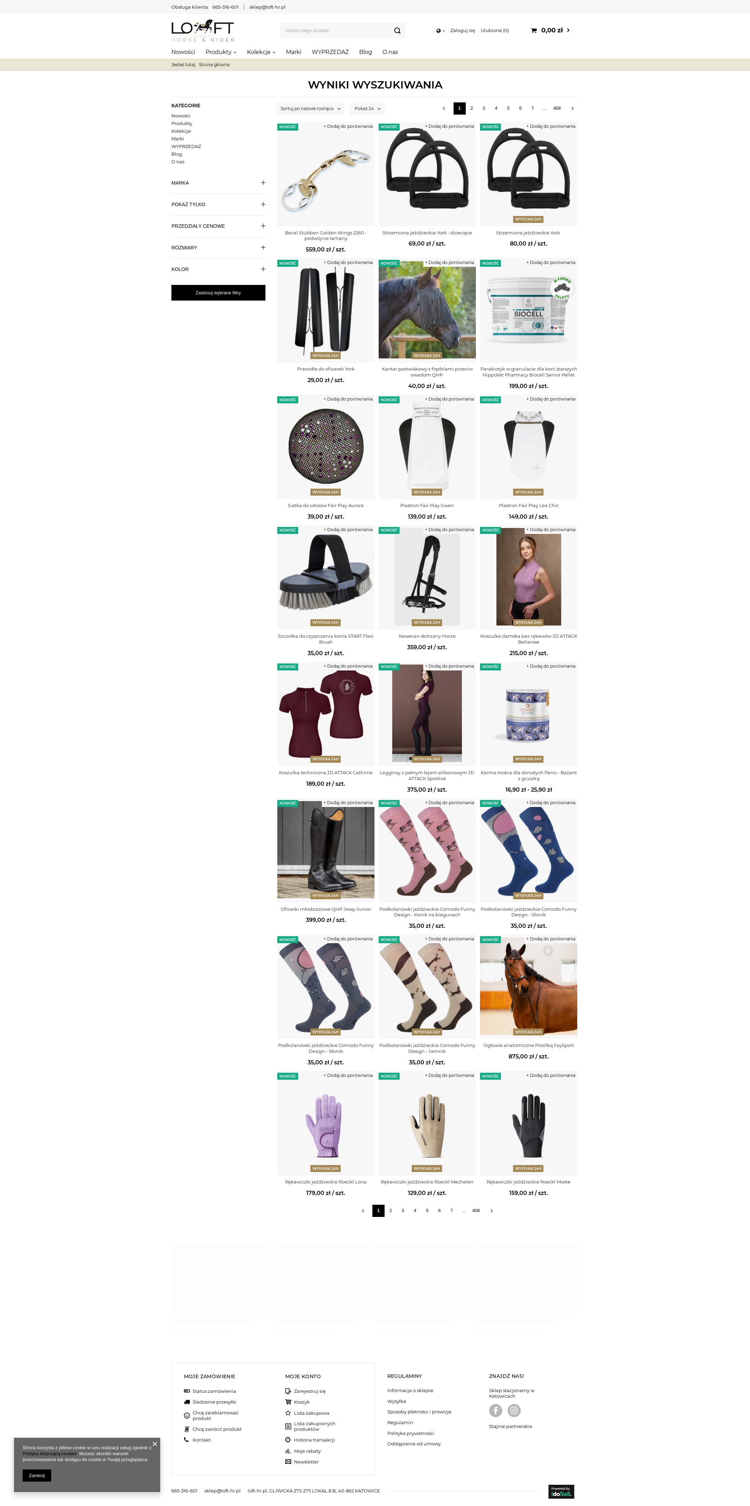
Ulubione (495, 30)
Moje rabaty (307, 1451)
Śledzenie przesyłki (215, 1402)
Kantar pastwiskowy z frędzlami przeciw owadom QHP (427, 372)
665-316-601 (225, 7)
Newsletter (306, 1462)
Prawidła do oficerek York (326, 369)
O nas (390, 52)
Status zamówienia (214, 1391)
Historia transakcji (314, 1440)
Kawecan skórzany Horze (427, 636)
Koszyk (302, 1402)
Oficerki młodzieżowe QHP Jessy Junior (326, 909)
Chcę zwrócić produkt (217, 1429)
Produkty (219, 52)
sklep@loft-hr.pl (267, 7)
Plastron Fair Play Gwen (427, 505)
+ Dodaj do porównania (348, 126)
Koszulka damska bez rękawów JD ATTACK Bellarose (528, 639)
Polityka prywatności (410, 1433)
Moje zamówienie (209, 1376)
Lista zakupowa (312, 1413)
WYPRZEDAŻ (330, 52)
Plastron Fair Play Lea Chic (529, 505)
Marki (293, 52)
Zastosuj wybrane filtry (218, 292)
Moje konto (303, 1376)
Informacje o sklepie (410, 1390)
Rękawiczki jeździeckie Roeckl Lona (325, 1182)
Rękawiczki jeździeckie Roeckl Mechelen (427, 1182)
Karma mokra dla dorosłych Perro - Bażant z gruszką (529, 775)
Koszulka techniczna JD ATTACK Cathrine (326, 772)
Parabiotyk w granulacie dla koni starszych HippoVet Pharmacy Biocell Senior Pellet (528, 372)
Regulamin (400, 1422)
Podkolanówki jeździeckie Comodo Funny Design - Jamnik (427, 1048)
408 (557, 108)
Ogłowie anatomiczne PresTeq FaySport (529, 1045)
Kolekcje (259, 52)
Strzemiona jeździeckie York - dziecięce (427, 232)
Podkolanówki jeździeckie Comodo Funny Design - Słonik (529, 912)
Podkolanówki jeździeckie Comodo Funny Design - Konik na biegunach (427, 912)
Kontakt (202, 1440)
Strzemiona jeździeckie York (528, 232)
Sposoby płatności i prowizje (419, 1411)
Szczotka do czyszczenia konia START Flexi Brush (326, 639)
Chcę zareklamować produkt (216, 1415)
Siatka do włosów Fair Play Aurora (326, 505)
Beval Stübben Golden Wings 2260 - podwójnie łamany (326, 235)
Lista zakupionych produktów (314, 1426)
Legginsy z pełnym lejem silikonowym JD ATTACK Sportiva (427, 775)
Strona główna (214, 64)
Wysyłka (396, 1401)
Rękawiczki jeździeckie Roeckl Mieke (529, 1182)
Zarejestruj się (310, 1391)
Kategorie (185, 105)
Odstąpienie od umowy (414, 1443)
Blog (365, 52)
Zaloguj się (462, 30)
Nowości (183, 52)
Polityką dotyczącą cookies (50, 1453)
